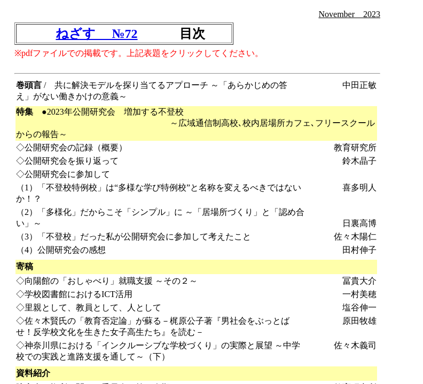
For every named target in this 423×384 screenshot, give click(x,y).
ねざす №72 (96, 34)
